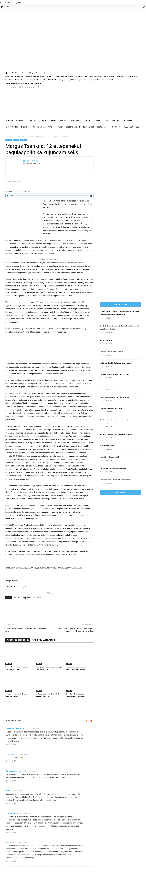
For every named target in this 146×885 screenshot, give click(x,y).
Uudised (15, 140)
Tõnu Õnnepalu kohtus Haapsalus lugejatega (114, 397)
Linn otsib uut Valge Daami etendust (111, 408)
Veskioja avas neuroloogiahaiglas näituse (113, 468)
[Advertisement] (123, 247)
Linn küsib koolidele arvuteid (109, 457)
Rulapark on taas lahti (107, 446)
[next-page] (11, 701)
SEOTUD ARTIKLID (18, 640)
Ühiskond (23, 140)
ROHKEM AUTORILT (43, 640)
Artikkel (8, 664)
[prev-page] (7, 701)
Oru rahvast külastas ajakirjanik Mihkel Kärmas (116, 434)
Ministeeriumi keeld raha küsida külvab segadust (115, 363)
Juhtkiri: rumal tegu (106, 340)
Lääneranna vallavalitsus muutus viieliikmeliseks (115, 480)
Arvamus (16, 136)
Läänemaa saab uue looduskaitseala (111, 352)
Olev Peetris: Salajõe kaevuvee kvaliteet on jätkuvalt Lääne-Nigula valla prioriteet (75, 629)
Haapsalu (17, 598)
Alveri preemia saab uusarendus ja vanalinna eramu (116, 386)
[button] (44, 72)
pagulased (37, 598)
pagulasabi (27, 598)
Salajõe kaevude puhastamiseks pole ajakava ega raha (25, 629)
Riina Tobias (31, 161)
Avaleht (8, 136)
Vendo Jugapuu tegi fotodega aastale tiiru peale (115, 374)
